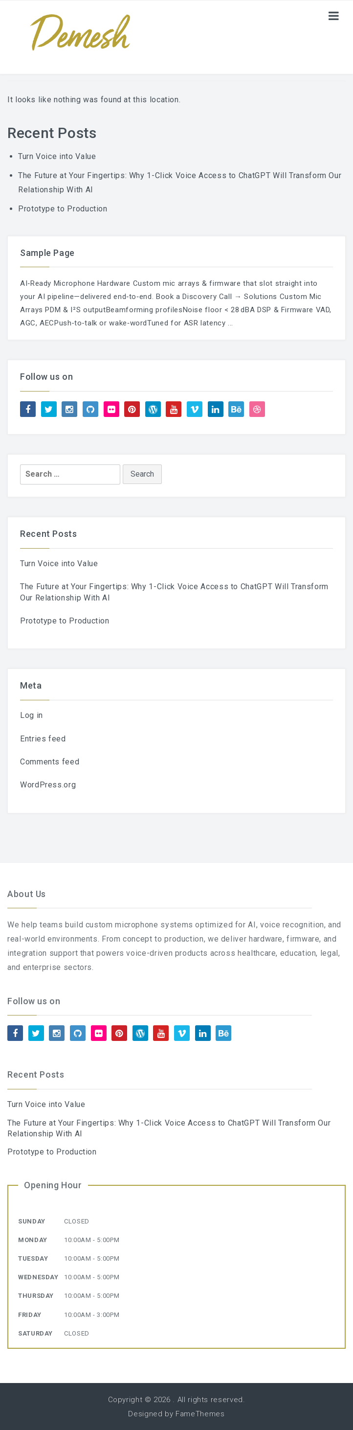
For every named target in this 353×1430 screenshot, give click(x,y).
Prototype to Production (63, 208)
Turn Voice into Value (57, 156)
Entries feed (43, 738)
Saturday (35, 1333)
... (230, 323)
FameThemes (200, 1413)
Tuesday (33, 1258)
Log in (31, 715)
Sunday (31, 1221)
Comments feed (49, 761)
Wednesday (38, 1277)
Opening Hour (53, 1185)
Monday (32, 1240)
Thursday (36, 1295)
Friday (30, 1314)
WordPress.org (48, 784)
